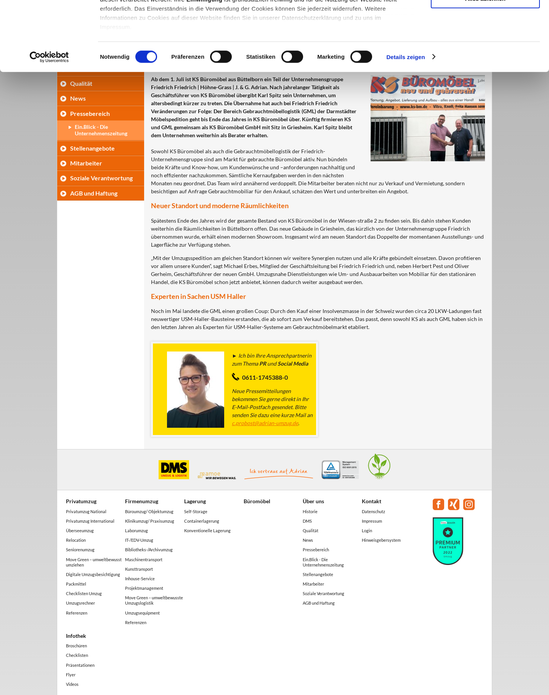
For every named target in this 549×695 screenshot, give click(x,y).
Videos (72, 684)
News (308, 540)
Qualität (310, 530)
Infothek (76, 635)
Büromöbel (257, 501)
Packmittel (76, 583)
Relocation (76, 540)
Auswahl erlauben (485, 41)
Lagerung (195, 501)
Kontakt (371, 501)
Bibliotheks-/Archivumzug (149, 549)
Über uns (313, 501)
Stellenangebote (92, 148)
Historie (310, 511)
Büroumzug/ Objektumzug (149, 511)
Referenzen (76, 612)
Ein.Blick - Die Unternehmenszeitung (323, 562)
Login (367, 530)
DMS (307, 520)
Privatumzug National (86, 511)
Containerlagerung (201, 520)
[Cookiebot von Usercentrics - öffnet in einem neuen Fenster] (49, 122)
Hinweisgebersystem (381, 540)
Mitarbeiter (86, 163)
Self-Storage (195, 511)
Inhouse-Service (140, 578)
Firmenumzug (141, 501)
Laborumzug (136, 530)
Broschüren (76, 645)
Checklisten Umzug (84, 593)
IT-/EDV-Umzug (139, 540)
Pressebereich (316, 549)
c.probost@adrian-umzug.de (265, 423)
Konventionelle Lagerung (207, 530)
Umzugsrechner (80, 602)
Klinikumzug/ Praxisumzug (149, 520)
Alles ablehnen (485, 63)
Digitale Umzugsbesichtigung (93, 574)
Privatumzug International (90, 520)
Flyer (70, 674)
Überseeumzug (80, 530)
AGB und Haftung (93, 193)
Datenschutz (373, 511)
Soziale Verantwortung (101, 177)
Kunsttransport (139, 569)
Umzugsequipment (142, 612)
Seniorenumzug (80, 549)
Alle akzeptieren (485, 19)
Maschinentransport (143, 559)
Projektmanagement (144, 588)
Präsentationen (80, 665)
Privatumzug (81, 501)
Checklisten (77, 655)
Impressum (372, 520)
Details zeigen (405, 122)
